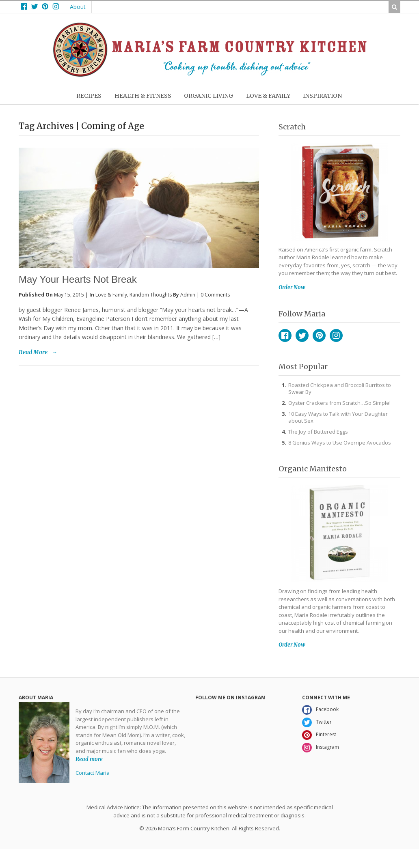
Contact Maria (93, 772)
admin (187, 294)
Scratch (292, 126)
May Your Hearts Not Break (78, 279)
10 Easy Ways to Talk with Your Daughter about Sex (338, 417)
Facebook (285, 335)
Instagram (336, 335)
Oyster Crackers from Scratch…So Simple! (339, 402)
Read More (33, 352)
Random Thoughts (151, 294)
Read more (89, 758)
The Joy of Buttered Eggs (318, 431)
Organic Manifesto (313, 468)
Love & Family (111, 294)
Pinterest (319, 335)
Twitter (302, 335)
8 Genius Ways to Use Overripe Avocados (339, 442)
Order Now (292, 287)
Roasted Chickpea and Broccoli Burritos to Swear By (339, 388)
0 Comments (215, 294)
